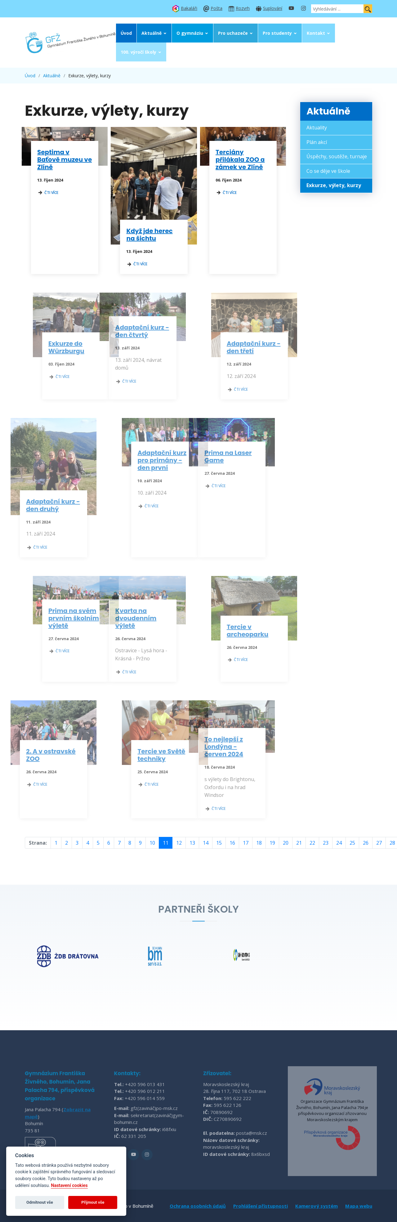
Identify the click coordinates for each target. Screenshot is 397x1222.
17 (245, 842)
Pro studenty (277, 33)
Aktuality (316, 127)
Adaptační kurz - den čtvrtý (124, 331)
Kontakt (316, 33)
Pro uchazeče (233, 33)
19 (272, 842)
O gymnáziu (189, 33)
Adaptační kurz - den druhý (35, 505)
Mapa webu (358, 1206)
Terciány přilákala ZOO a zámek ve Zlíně (240, 159)
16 (232, 842)
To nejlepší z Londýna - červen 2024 (205, 746)
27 (379, 842)
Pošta (216, 8)
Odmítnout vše (39, 1202)
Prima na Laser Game (210, 456)
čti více (47, 192)
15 (219, 842)
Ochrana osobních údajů (198, 1206)
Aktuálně (151, 33)
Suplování (272, 8)
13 (192, 842)
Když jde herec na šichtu (150, 235)
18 (259, 842)
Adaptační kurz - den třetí (272, 347)
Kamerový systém (316, 1206)
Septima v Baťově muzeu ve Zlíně (64, 159)
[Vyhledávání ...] (337, 8)
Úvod (126, 33)
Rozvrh (243, 8)
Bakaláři (189, 8)
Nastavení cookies (69, 1185)
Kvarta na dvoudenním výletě (117, 618)
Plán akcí (316, 142)
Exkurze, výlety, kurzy (333, 185)
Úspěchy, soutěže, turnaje (336, 156)
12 (179, 842)
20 (285, 842)
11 (165, 842)
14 (205, 842)
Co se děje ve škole (328, 171)
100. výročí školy (138, 52)
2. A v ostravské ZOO (33, 755)
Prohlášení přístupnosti (260, 1206)
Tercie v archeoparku (265, 630)
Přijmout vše (92, 1202)
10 (152, 842)
